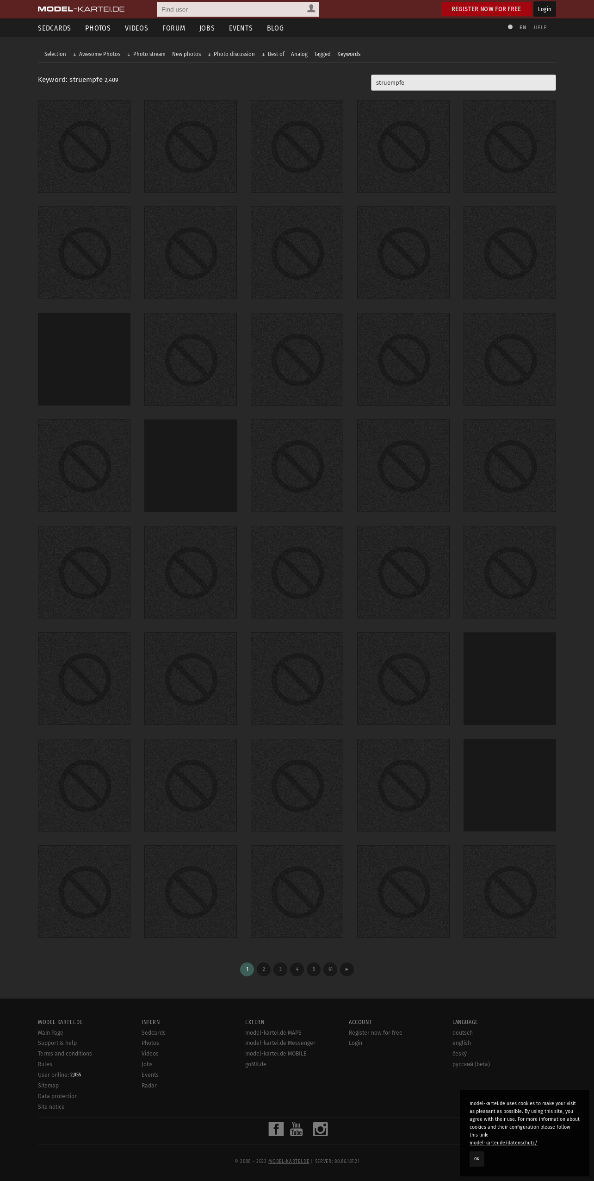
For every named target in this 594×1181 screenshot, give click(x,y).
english (461, 1043)
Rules (45, 1064)
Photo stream (149, 53)
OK (477, 1159)
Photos (98, 28)
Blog (275, 28)
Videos (136, 28)
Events (241, 28)
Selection (55, 53)
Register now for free (486, 9)
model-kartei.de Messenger (280, 1043)
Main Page (50, 1033)
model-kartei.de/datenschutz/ (504, 1143)
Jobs (207, 28)
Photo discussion (234, 53)
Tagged (322, 53)
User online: (59, 1075)
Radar (149, 1085)
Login (544, 9)
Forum (174, 28)
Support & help (57, 1043)
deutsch (462, 1033)
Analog (299, 53)
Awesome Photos (99, 53)
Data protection (58, 1096)
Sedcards (54, 28)
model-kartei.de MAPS (273, 1033)
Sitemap (48, 1085)
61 (330, 969)
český (459, 1053)
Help (540, 28)
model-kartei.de (288, 1161)
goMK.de (255, 1064)
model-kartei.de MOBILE (276, 1053)
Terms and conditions (65, 1053)
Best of (276, 53)
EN (523, 28)
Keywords (348, 53)
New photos (186, 53)
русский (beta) (471, 1064)
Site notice (51, 1107)
